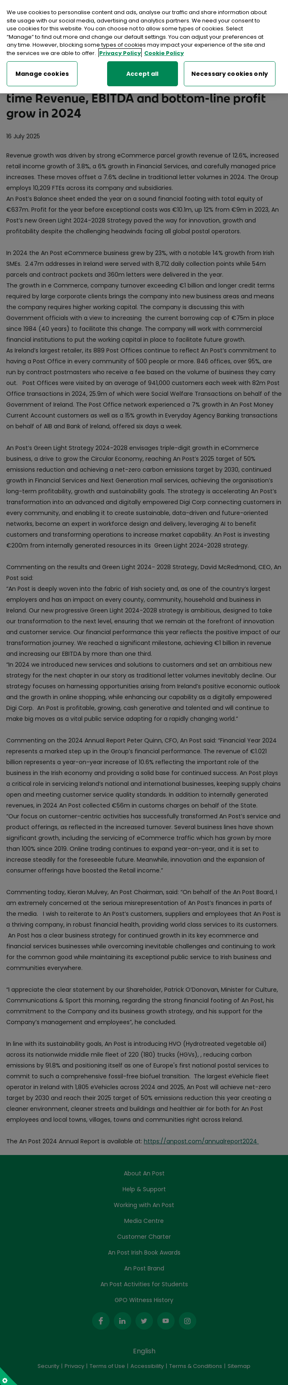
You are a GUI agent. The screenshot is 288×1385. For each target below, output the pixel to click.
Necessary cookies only (229, 72)
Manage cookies (42, 72)
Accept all (142, 72)
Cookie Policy (164, 51)
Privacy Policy (120, 51)
